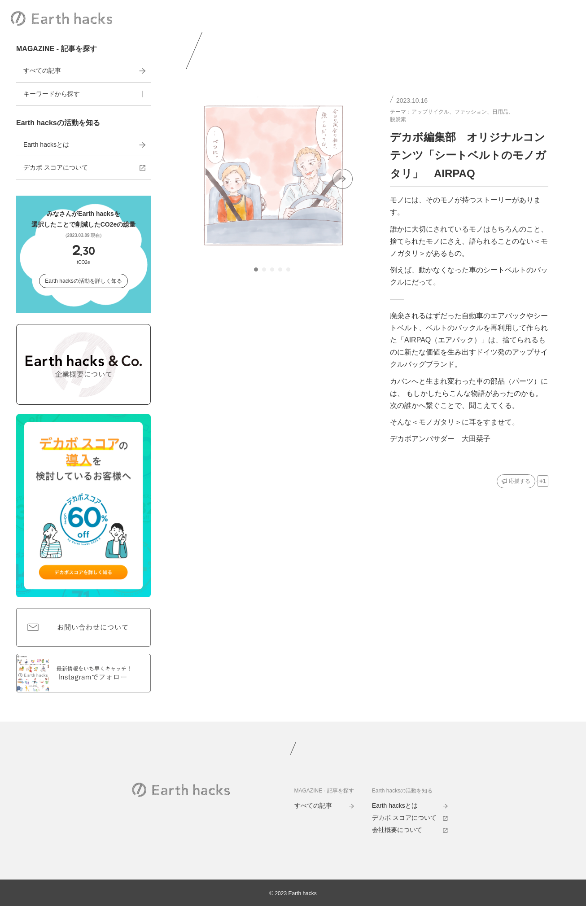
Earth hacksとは (84, 144)
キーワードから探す (84, 93)
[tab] (256, 269)
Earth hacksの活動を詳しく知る (83, 281)
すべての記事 (84, 70)
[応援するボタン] (516, 481)
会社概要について (410, 829)
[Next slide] (342, 179)
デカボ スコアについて (84, 167)
